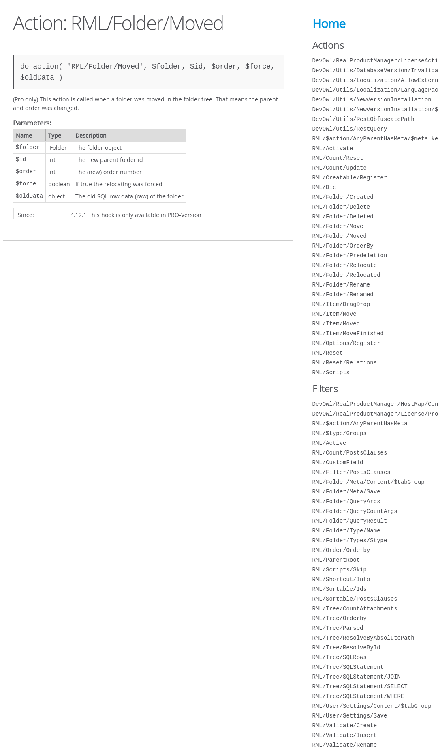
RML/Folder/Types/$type (349, 540)
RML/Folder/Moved (339, 236)
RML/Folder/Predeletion (349, 255)
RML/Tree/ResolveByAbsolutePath (363, 638)
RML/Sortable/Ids (339, 589)
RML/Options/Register (346, 343)
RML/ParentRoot (336, 560)
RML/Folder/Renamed (343, 294)
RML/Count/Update (339, 168)
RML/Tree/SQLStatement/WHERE (358, 696)
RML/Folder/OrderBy (343, 246)
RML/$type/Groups (339, 433)
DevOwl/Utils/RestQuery (349, 129)
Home (328, 23)
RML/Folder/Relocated (346, 275)
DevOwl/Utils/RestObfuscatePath (363, 119)
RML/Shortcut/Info (341, 579)
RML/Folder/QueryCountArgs (354, 511)
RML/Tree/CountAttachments (354, 608)
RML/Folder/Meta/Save (346, 492)
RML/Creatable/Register (349, 177)
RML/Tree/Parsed (337, 628)
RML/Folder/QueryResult (349, 521)
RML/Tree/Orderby (339, 618)
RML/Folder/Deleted (343, 216)
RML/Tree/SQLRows (339, 657)
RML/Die (324, 187)
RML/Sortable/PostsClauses (354, 599)
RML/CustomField (337, 462)
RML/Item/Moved (336, 324)
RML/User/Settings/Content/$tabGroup (372, 706)
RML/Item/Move (334, 314)
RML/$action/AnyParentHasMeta (360, 423)
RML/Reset (327, 353)
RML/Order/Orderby (341, 550)
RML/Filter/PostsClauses (351, 472)
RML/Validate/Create (344, 725)
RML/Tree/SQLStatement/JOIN (356, 677)
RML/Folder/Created (343, 197)
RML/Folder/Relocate (344, 265)
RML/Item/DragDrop (341, 304)
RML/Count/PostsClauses (349, 453)
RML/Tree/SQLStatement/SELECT (360, 686)
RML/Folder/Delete (341, 207)
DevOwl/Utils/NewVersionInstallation (372, 99)
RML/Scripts (331, 372)
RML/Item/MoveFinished (348, 333)
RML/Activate (332, 148)
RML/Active (329, 443)
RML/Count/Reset (337, 158)
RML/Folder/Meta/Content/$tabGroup (368, 482)
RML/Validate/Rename (344, 745)
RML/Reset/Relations (344, 362)
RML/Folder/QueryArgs (346, 501)
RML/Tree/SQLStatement (348, 667)
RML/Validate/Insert (344, 735)
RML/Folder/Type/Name (346, 530)
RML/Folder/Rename (341, 285)
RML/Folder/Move (337, 226)
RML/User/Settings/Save (349, 716)
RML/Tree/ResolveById (346, 647)
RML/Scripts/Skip (339, 569)
